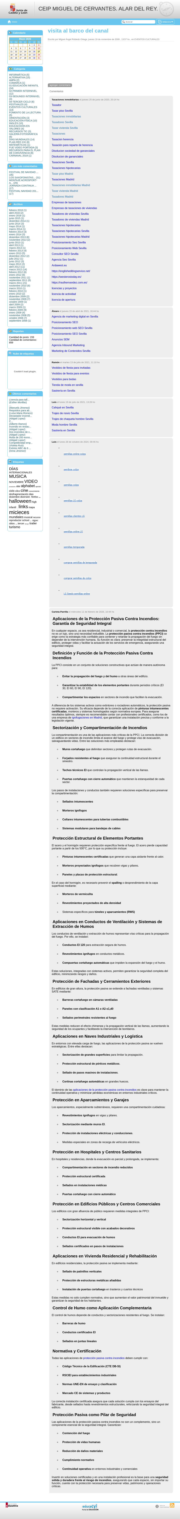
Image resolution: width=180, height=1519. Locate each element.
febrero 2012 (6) (17, 272)
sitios (12, 523)
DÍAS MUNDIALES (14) (22, 139)
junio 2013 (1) (16, 242)
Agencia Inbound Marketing (68, 345)
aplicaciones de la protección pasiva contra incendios (105, 1089)
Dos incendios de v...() (20, 433)
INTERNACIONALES (20, 472)
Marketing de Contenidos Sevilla (71, 350)
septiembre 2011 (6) (20, 280)
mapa (32, 507)
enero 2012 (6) (17, 275)
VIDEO (31, 481)
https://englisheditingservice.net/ (71, 271)
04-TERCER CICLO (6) (21, 101)
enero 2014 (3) (17, 234)
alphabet (28, 486)
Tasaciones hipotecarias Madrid (70, 236)
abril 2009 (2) (16, 304)
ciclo (11, 490)
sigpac (35, 520)
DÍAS (13, 469)
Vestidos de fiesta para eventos (70, 373)
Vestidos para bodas (64, 379)
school (25, 520)
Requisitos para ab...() (21, 411)
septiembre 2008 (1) (20, 320)
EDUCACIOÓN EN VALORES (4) (19, 127)
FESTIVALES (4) (18, 104)
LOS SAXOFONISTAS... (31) (24, 177)
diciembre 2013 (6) (19, 237)
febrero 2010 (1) (17, 291)
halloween (20, 501)
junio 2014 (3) (16, 223)
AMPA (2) (14, 80)
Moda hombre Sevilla (64, 424)
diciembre (14, 496)
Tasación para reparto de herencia (72, 145)
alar (18, 486)
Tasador (56, 105)
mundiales (16, 517)
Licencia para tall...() (19, 401)
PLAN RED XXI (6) (19, 142)
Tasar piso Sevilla (62, 110)
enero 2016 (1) (17, 215)
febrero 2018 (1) (17, 210)
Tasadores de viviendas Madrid (70, 219)
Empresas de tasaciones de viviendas (74, 208)
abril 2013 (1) (16, 245)
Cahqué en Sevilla (63, 407)
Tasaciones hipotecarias (66, 168)
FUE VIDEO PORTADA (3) (23, 147)
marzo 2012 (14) (18, 269)
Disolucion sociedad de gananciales (73, 150)
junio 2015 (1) (16, 218)
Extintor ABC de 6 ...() (20, 449)
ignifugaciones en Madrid (87, 717)
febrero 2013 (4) (17, 250)
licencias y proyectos (64, 288)
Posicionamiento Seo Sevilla (69, 242)
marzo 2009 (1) (17, 307)
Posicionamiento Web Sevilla (69, 248)
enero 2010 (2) (17, 293)
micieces (19, 512)
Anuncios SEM (60, 339)
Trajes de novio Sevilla (65, 413)
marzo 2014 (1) (17, 229)
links (23, 506)
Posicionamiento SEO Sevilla (69, 333)
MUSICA (18, 476)
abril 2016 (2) (16, 213)
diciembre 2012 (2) (19, 256)
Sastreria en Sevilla (63, 430)
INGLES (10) (16, 123)
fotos (40, 497)
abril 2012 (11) (17, 266)
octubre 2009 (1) (18, 301)
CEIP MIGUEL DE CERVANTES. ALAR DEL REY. (98, 9)
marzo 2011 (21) (18, 283)
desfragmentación (18, 494)
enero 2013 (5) (17, 253)
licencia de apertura (63, 299)
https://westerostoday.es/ (66, 276)
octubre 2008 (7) (18, 318)
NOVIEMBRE (16, 482)
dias (31, 494)
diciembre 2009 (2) (19, 296)
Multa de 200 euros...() (20, 438)
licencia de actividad (64, 294)
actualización (12, 486)
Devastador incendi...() (20, 417)
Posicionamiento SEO (65, 322)
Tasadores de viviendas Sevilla (70, 213)
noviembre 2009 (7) (19, 299)
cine (24, 490)
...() (19, 406)
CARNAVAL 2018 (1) (20, 155)
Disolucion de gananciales (67, 156)
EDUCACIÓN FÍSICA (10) (23, 120)
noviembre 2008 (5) (19, 315)
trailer (33, 523)
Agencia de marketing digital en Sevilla (75, 316)
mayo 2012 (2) (17, 264)
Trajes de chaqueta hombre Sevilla (72, 419)
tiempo (27, 524)
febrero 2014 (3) (17, 231)
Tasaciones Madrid (63, 179)
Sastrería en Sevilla (63, 390)
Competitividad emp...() (21, 444)
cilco (17, 491)
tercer (21, 523)
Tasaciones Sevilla (63, 162)
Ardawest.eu (59, 265)
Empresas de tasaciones (66, 202)
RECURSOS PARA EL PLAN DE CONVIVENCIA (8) (24, 151)
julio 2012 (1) (16, 258)
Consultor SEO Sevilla (65, 253)
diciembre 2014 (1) (19, 221)
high (34, 502)
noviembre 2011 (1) (19, 277)
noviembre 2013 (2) (19, 239)
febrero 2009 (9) (17, 310)
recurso (36, 517)
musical (28, 517)
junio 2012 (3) (16, 261)
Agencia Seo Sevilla (64, 259)
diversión (25, 496)
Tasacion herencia (62, 139)
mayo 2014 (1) (17, 226)
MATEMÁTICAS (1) (19, 144)
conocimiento (34, 491)
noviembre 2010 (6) (19, 285)
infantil (12, 507)
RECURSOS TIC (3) (20, 131)
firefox (34, 496)
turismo (14, 527)
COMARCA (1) (17, 83)
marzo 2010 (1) (17, 288)
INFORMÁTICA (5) (19, 74)
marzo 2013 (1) (17, 248)
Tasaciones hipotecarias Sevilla (70, 231)
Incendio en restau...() (20, 428)
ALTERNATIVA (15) (19, 77)
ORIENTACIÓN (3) (19, 118)
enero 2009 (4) (17, 312)
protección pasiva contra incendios (104, 1358)
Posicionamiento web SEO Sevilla (72, 328)
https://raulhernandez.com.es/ (69, 282)
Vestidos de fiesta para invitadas (71, 367)
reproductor (15, 520)
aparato (38, 486)
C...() (18, 422)
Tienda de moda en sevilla (67, 384)
